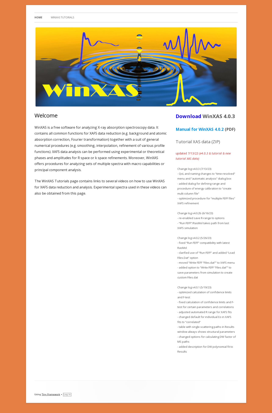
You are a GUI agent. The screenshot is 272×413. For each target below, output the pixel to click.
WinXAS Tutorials (62, 17)
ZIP (216, 141)
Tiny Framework (51, 394)
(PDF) (230, 129)
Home (38, 17)
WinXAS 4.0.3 (219, 116)
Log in (67, 394)
